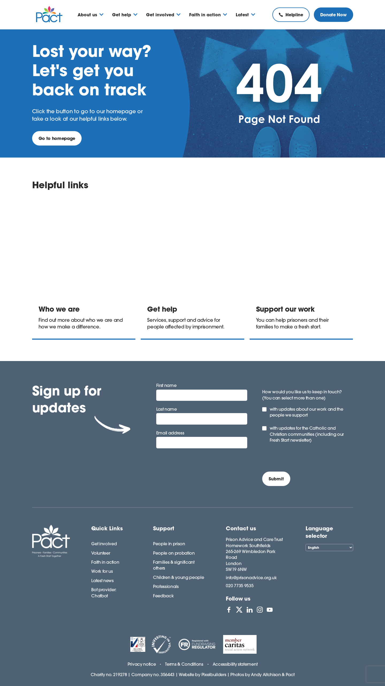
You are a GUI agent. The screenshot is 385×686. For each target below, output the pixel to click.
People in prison (169, 543)
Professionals (166, 586)
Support (163, 528)
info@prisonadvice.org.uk (251, 577)
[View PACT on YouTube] (270, 610)
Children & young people (178, 577)
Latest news (102, 580)
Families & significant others (174, 565)
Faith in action (105, 562)
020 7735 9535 (239, 585)
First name (166, 385)
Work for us (102, 571)
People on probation (174, 553)
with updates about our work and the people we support (306, 412)
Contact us (241, 528)
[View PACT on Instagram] (260, 610)
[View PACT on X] (239, 610)
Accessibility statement (235, 664)
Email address (170, 433)
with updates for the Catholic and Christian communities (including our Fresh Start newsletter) (307, 434)
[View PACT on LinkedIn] (250, 610)
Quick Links (107, 528)
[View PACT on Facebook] (229, 610)
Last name (166, 409)
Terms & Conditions (184, 664)
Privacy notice (142, 664)
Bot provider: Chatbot (103, 592)
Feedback (163, 595)
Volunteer (100, 553)
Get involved (104, 543)
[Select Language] (329, 547)
